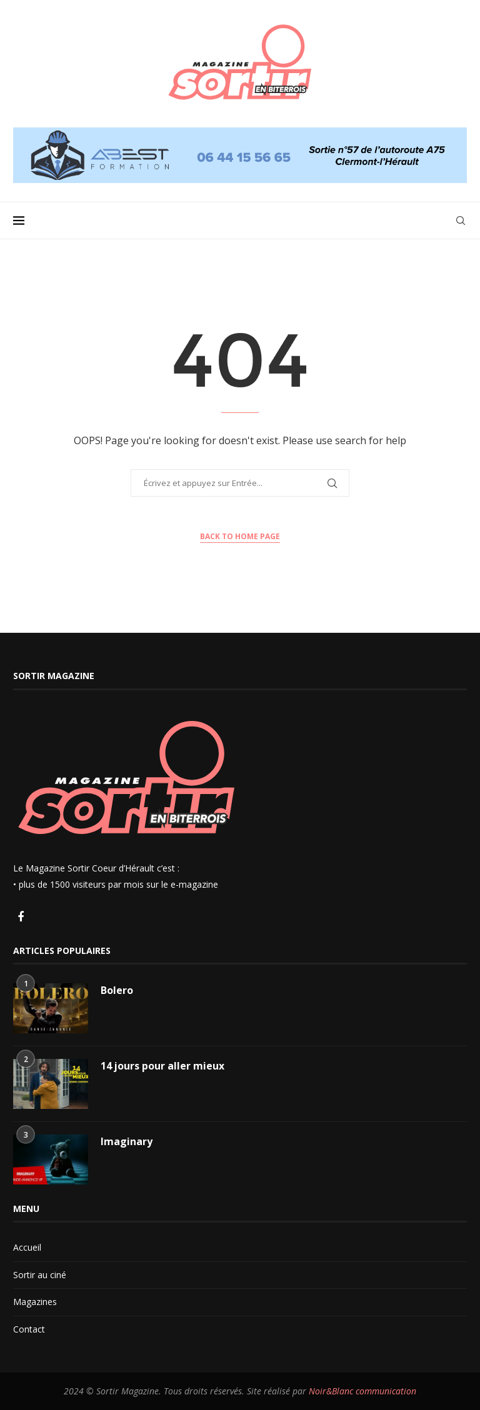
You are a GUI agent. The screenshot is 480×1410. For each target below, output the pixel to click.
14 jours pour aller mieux (163, 1066)
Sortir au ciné (39, 1275)
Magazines (35, 1302)
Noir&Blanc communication (362, 1391)
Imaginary (126, 1141)
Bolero (117, 990)
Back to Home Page (240, 536)
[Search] (460, 220)
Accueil (27, 1247)
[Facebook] (20, 917)
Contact (29, 1329)
